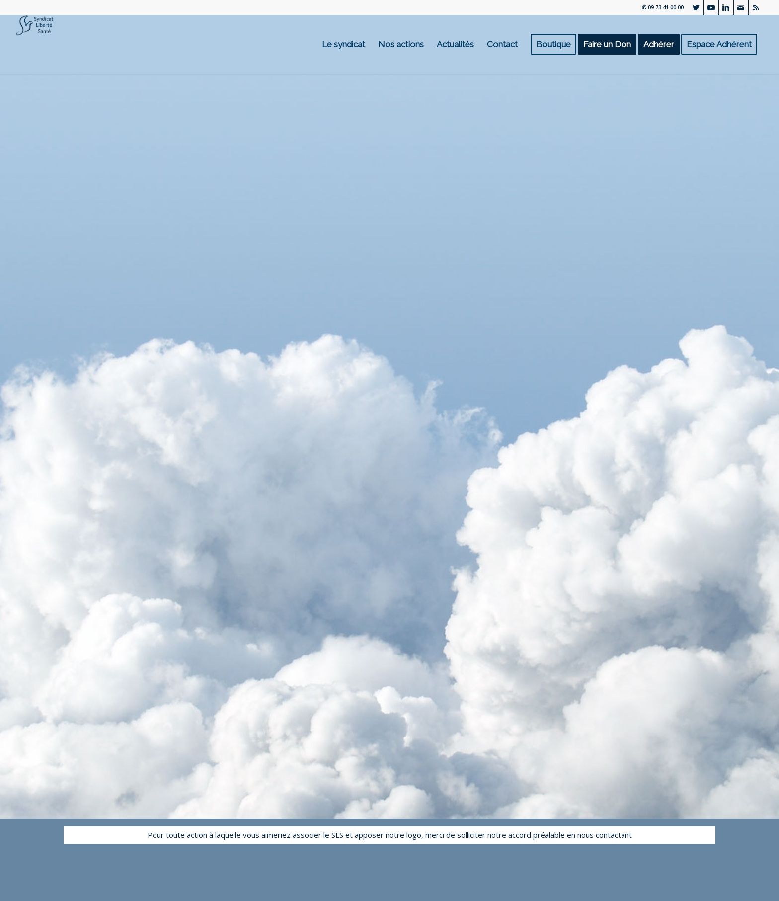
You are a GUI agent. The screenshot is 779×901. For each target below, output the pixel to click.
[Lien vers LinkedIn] (726, 7)
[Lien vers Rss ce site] (756, 7)
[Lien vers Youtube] (711, 7)
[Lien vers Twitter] (696, 7)
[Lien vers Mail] (741, 7)
